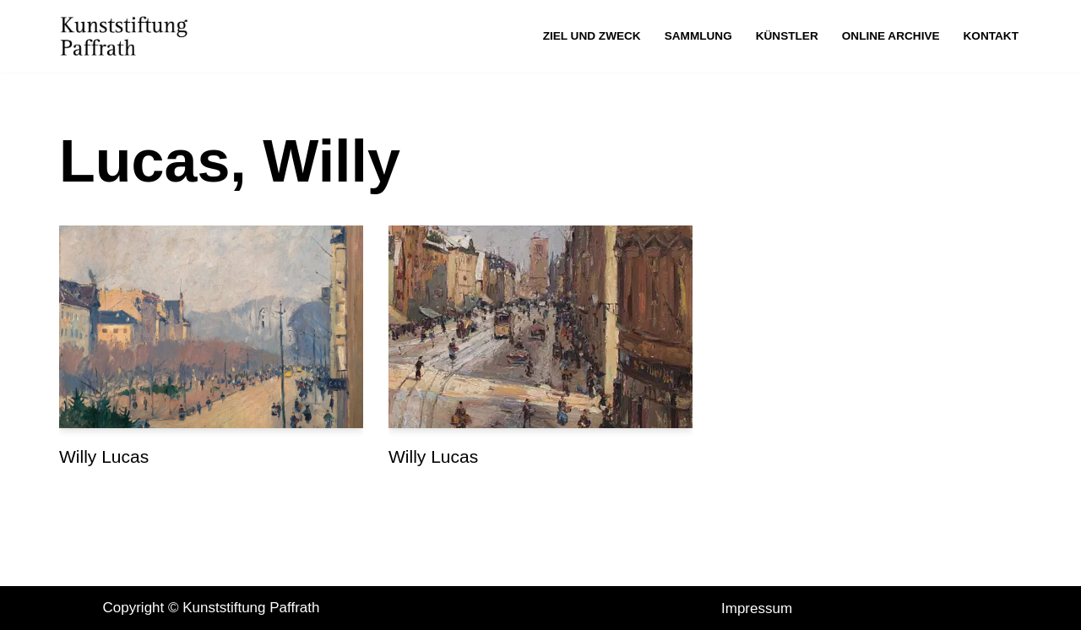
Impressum (756, 608)
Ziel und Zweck (592, 36)
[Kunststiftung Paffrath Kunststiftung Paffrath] (128, 36)
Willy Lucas (104, 456)
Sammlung (698, 36)
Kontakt (991, 36)
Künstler (787, 36)
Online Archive (891, 36)
